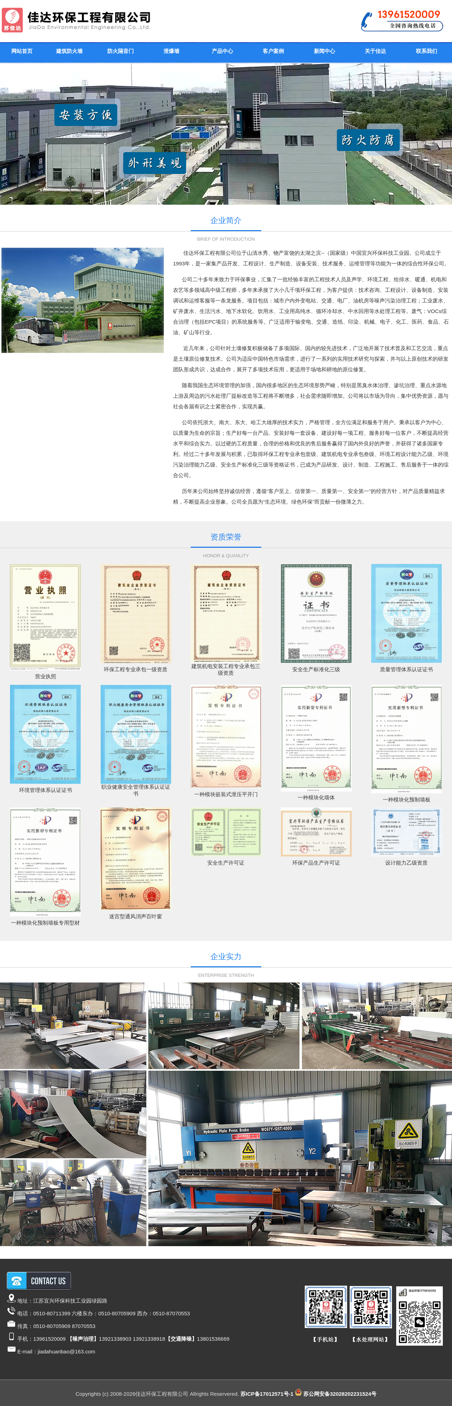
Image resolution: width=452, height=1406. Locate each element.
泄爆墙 (171, 51)
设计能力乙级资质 (406, 863)
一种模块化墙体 (316, 797)
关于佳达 (375, 51)
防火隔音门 (120, 51)
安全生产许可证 (225, 863)
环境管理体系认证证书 (45, 790)
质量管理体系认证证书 (406, 669)
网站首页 (21, 51)
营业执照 (45, 676)
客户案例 (273, 51)
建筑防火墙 (69, 51)
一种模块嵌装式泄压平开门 (226, 794)
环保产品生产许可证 (316, 863)
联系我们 (426, 51)
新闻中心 (324, 51)
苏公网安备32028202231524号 (339, 1394)
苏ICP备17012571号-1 (266, 1394)
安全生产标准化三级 (316, 669)
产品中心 (222, 51)
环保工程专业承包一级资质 (135, 669)
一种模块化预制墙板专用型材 (45, 923)
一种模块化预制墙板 (406, 800)
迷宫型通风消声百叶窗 (135, 916)
